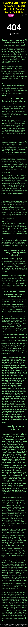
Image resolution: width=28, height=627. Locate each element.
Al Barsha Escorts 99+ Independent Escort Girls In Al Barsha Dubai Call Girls (14, 7)
